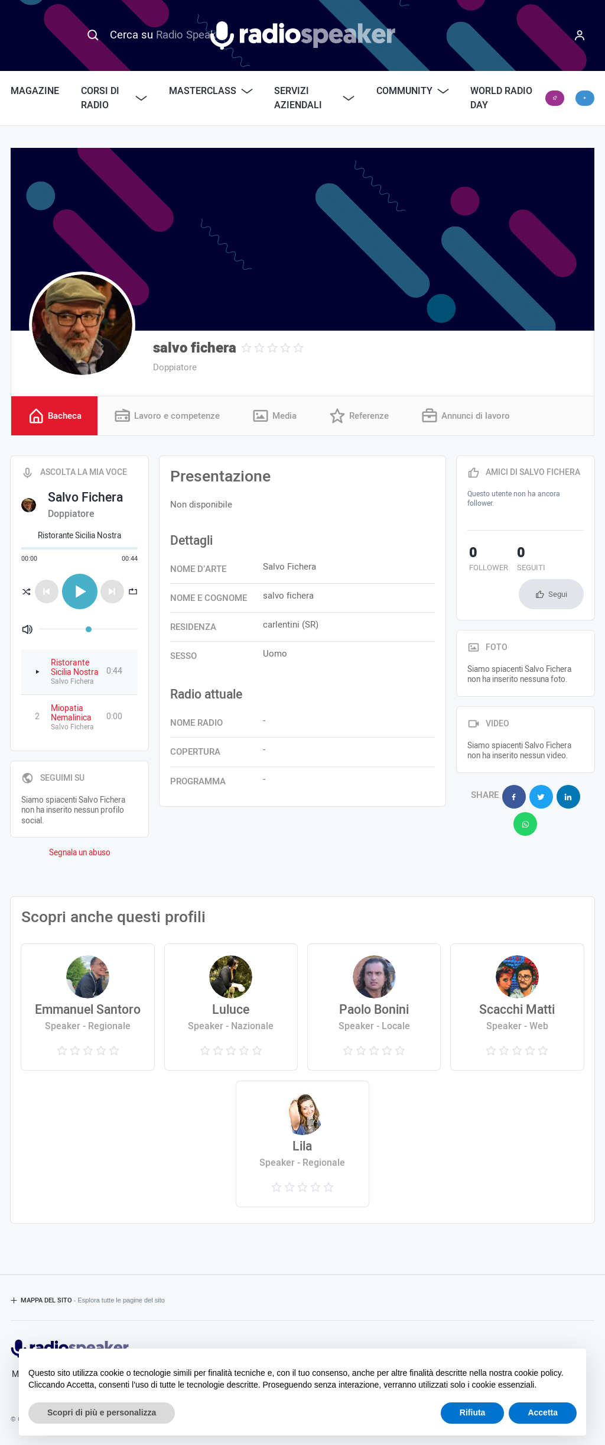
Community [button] (412, 91)
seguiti (526, 560)
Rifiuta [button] (473, 1412)
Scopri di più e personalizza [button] (101, 1412)
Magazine (35, 91)
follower (486, 560)
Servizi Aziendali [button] (314, 98)
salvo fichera (194, 348)
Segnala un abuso (79, 853)
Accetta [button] (543, 1412)
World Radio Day (501, 98)
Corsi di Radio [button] (114, 98)
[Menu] (579, 35)
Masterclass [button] (211, 91)
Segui (557, 594)
